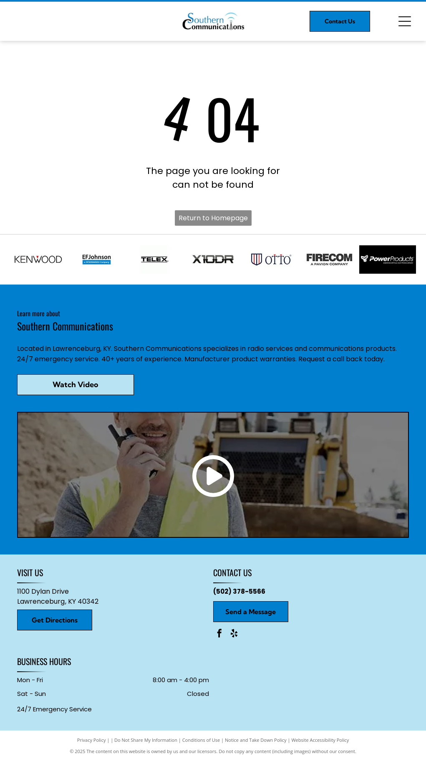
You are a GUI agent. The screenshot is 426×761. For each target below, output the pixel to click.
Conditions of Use (201, 740)
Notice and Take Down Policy (256, 740)
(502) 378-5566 (239, 591)
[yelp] (234, 634)
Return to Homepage (213, 218)
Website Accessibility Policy (320, 740)
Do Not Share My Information (145, 740)
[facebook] (219, 634)
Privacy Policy (91, 740)
